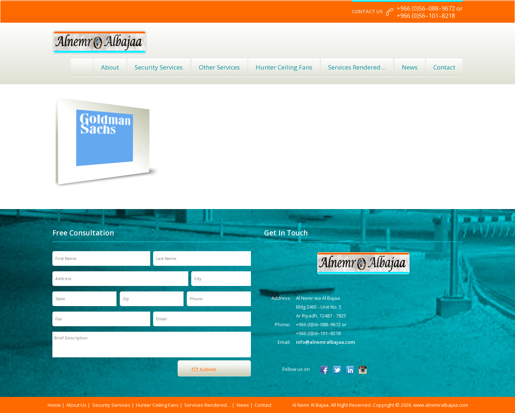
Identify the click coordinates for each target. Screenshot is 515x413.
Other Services (219, 67)
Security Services (159, 67)
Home (82, 67)
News (410, 67)
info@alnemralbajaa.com (325, 342)
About (110, 67)
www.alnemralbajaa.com (440, 405)
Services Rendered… (207, 405)
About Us (76, 405)
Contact (444, 67)
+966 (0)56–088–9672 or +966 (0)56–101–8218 (430, 12)
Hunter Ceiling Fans (284, 67)
